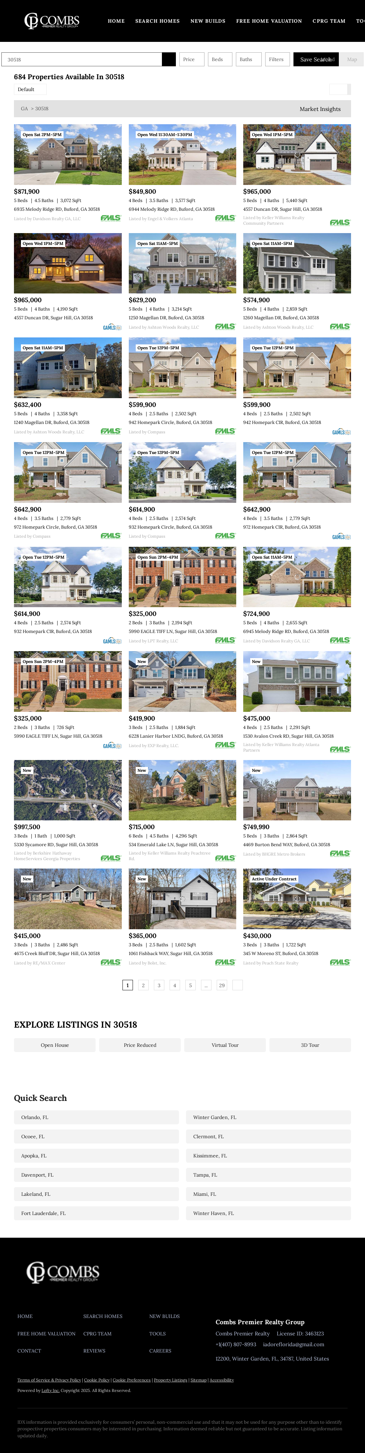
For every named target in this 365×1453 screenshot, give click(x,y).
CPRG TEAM (329, 21)
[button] (52, 21)
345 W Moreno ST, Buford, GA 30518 (280, 953)
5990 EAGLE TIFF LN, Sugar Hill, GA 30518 (173, 631)
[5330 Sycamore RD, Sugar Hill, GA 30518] (68, 790)
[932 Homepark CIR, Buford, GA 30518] (68, 577)
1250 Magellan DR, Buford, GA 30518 (166, 318)
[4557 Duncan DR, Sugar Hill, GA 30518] (297, 154)
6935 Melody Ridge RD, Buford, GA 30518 (57, 209)
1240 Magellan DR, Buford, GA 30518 (51, 422)
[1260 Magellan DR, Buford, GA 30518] (297, 263)
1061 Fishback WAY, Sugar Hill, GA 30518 (171, 953)
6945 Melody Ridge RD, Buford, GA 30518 (286, 631)
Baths (258, 59)
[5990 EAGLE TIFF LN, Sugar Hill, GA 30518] (183, 577)
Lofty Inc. (51, 1390)
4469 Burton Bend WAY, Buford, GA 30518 (286, 845)
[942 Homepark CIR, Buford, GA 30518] (297, 367)
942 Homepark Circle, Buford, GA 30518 (170, 422)
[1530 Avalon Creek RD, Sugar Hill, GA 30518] (297, 681)
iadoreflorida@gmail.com (293, 1344)
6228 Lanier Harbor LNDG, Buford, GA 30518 (176, 736)
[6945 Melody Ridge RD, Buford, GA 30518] (297, 577)
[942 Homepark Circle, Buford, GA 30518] (183, 367)
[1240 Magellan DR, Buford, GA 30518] (68, 367)
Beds (229, 59)
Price (201, 59)
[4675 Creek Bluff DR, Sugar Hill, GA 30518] (68, 899)
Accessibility (222, 1380)
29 (222, 985)
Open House (55, 1045)
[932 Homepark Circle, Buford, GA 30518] (183, 472)
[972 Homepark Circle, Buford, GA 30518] (68, 472)
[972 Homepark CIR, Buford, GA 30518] (297, 472)
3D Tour (310, 1045)
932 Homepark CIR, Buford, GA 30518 (53, 631)
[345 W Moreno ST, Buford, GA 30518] (297, 899)
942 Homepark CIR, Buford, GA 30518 (282, 422)
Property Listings (170, 1380)
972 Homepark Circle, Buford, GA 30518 (55, 527)
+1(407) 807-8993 (236, 1344)
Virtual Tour (225, 1045)
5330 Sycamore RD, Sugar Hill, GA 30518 (56, 845)
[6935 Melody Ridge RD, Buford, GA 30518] (68, 154)
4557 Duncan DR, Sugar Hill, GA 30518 (282, 209)
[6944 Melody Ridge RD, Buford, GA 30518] (183, 154)
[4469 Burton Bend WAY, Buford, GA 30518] (297, 790)
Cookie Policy (97, 1380)
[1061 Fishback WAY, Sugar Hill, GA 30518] (183, 899)
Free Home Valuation (269, 21)
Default (26, 89)
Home (116, 21)
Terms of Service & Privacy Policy (49, 1380)
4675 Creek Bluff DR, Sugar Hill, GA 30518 (57, 953)
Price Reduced (140, 1045)
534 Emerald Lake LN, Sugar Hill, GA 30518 (173, 845)
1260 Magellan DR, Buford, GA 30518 (281, 318)
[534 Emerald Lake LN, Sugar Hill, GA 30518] (183, 790)
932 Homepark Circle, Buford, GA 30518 (170, 527)
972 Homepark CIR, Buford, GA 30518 (282, 527)
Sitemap (199, 1380)
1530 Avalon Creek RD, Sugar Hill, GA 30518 (288, 736)
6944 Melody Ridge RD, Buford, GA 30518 (172, 209)
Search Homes (157, 21)
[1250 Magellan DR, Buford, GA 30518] (183, 263)
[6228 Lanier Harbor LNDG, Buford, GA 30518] (183, 681)
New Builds (208, 21)
